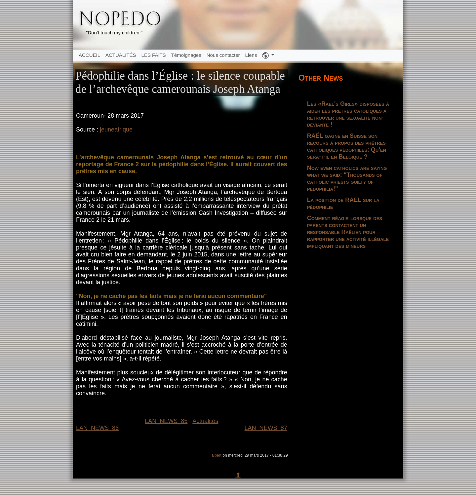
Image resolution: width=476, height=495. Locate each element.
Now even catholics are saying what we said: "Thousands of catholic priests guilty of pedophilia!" (347, 178)
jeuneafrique (116, 129)
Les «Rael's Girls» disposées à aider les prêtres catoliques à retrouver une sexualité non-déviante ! (348, 114)
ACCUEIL (89, 55)
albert (216, 455)
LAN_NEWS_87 (266, 428)
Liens (251, 55)
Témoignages (186, 55)
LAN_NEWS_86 (97, 428)
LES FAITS (153, 55)
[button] (268, 55)
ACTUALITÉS (120, 55)
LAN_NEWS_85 (166, 421)
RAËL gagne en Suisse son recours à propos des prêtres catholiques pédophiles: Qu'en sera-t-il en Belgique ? (346, 146)
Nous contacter (223, 55)
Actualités (205, 421)
